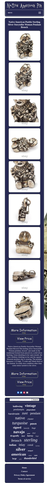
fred (34, 433)
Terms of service (24, 479)
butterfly (26, 428)
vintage (30, 406)
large (14, 459)
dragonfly (14, 436)
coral (30, 444)
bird (23, 436)
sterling (30, 440)
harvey (30, 436)
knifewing (17, 406)
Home (24, 468)
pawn (33, 423)
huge (34, 428)
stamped (30, 451)
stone (30, 455)
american (18, 454)
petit (20, 459)
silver (20, 449)
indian (12, 444)
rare (35, 455)
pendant (35, 413)
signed (17, 427)
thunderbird (30, 458)
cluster (30, 419)
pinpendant (31, 410)
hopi (37, 436)
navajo (19, 432)
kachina (38, 446)
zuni (25, 413)
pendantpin (18, 409)
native (20, 418)
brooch (16, 440)
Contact (24, 471)
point (28, 433)
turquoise (20, 423)
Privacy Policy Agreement (24, 475)
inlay (22, 444)
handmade (14, 413)
